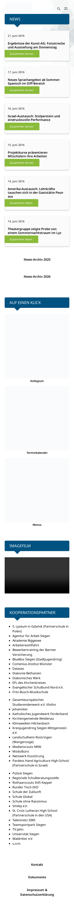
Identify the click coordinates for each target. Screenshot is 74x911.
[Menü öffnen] (65, 8)
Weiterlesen (22, 46)
